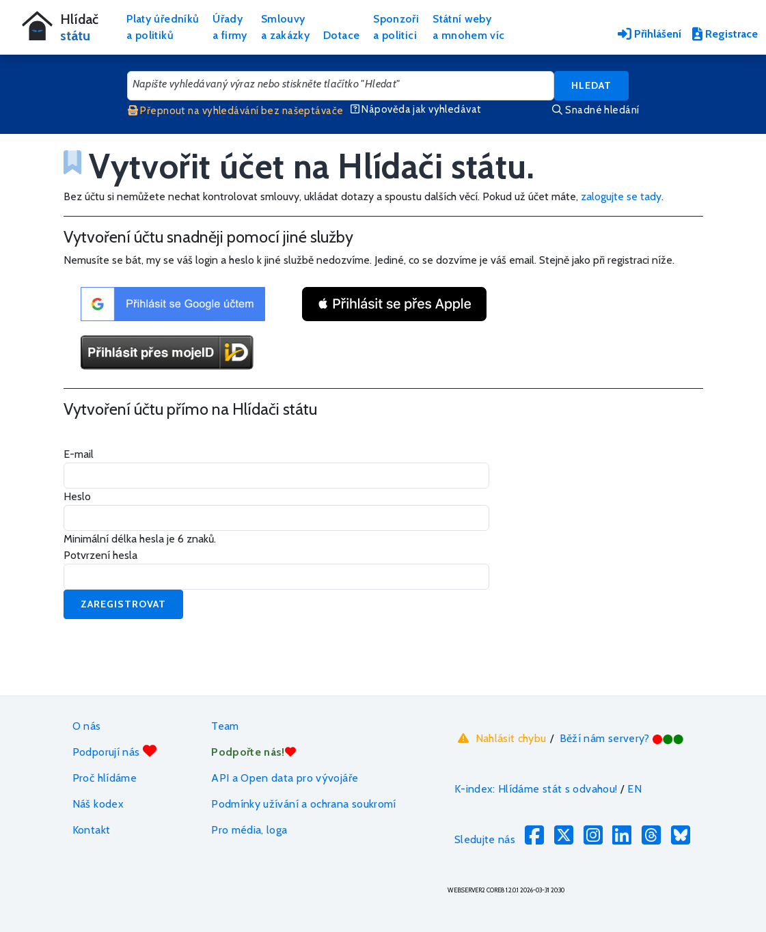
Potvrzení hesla (100, 555)
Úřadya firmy (230, 27)
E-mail (79, 454)
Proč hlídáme (104, 777)
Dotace (341, 35)
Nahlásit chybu (500, 738)
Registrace (725, 33)
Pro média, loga (249, 829)
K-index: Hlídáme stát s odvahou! (536, 788)
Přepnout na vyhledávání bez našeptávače (236, 111)
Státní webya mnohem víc (468, 27)
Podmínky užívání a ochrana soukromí (303, 803)
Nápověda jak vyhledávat (416, 109)
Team (224, 725)
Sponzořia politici (396, 27)
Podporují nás (114, 751)
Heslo (77, 496)
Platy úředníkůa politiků (162, 27)
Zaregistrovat (123, 604)
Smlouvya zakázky (285, 27)
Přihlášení (649, 33)
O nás (86, 725)
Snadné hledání (595, 110)
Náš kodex (98, 803)
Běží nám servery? (622, 738)
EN (634, 788)
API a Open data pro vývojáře (284, 777)
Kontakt (91, 829)
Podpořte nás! (253, 751)
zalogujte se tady (621, 196)
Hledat (591, 85)
